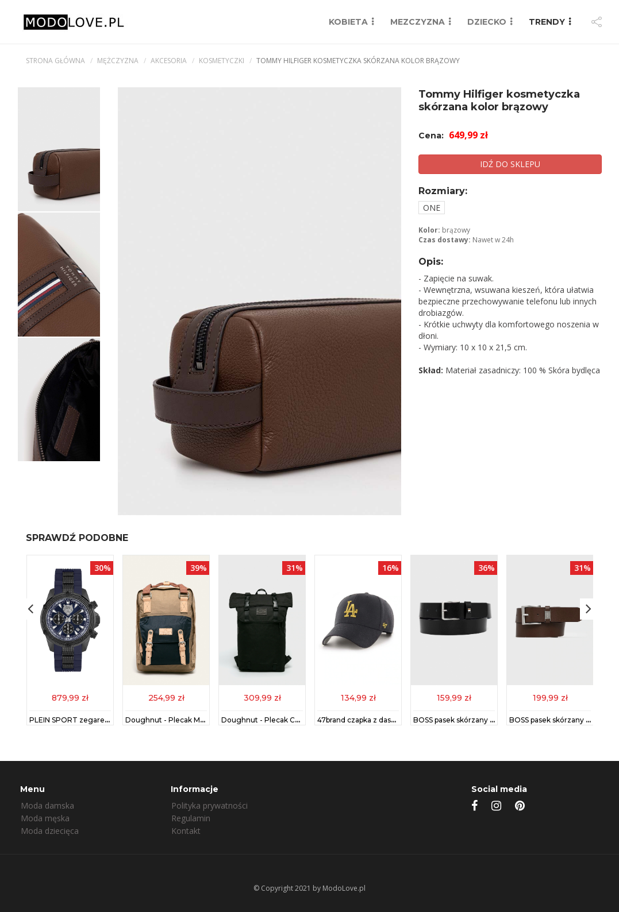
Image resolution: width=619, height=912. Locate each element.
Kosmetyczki (221, 60)
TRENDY (547, 22)
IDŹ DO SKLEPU (510, 164)
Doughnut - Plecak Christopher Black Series (298, 720)
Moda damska (47, 805)
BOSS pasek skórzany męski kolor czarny (484, 720)
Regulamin (190, 818)
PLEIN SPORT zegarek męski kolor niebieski (106, 720)
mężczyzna (118, 60)
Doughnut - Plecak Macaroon (177, 720)
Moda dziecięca (50, 830)
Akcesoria (169, 60)
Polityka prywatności (209, 805)
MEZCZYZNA (417, 22)
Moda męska (45, 818)
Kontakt (186, 830)
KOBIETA (348, 22)
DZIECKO (486, 22)
